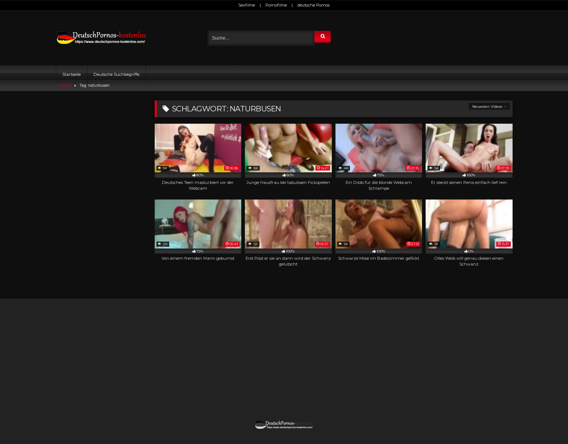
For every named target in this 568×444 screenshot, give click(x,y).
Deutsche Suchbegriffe (116, 74)
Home (65, 85)
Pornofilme (276, 5)
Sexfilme (246, 5)
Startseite (71, 74)
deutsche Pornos (313, 5)
